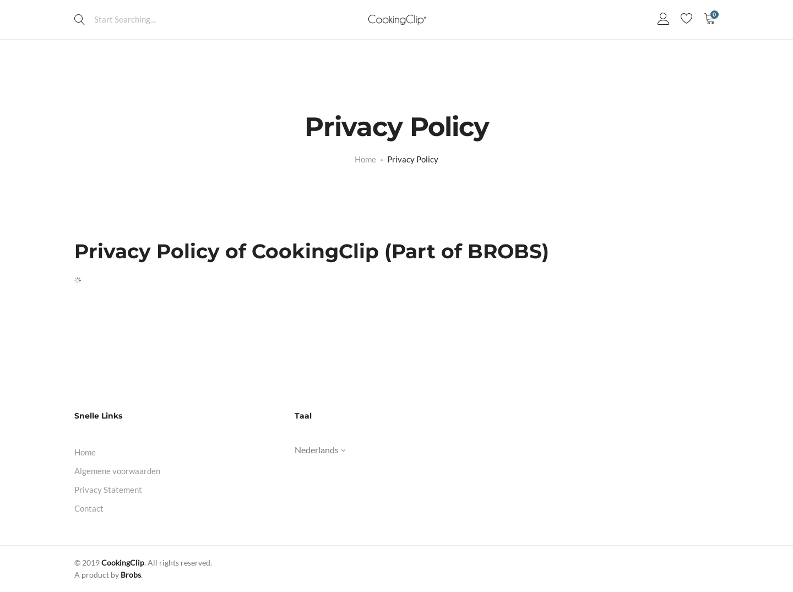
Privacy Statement (108, 490)
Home (85, 452)
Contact (89, 508)
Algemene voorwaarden (117, 471)
